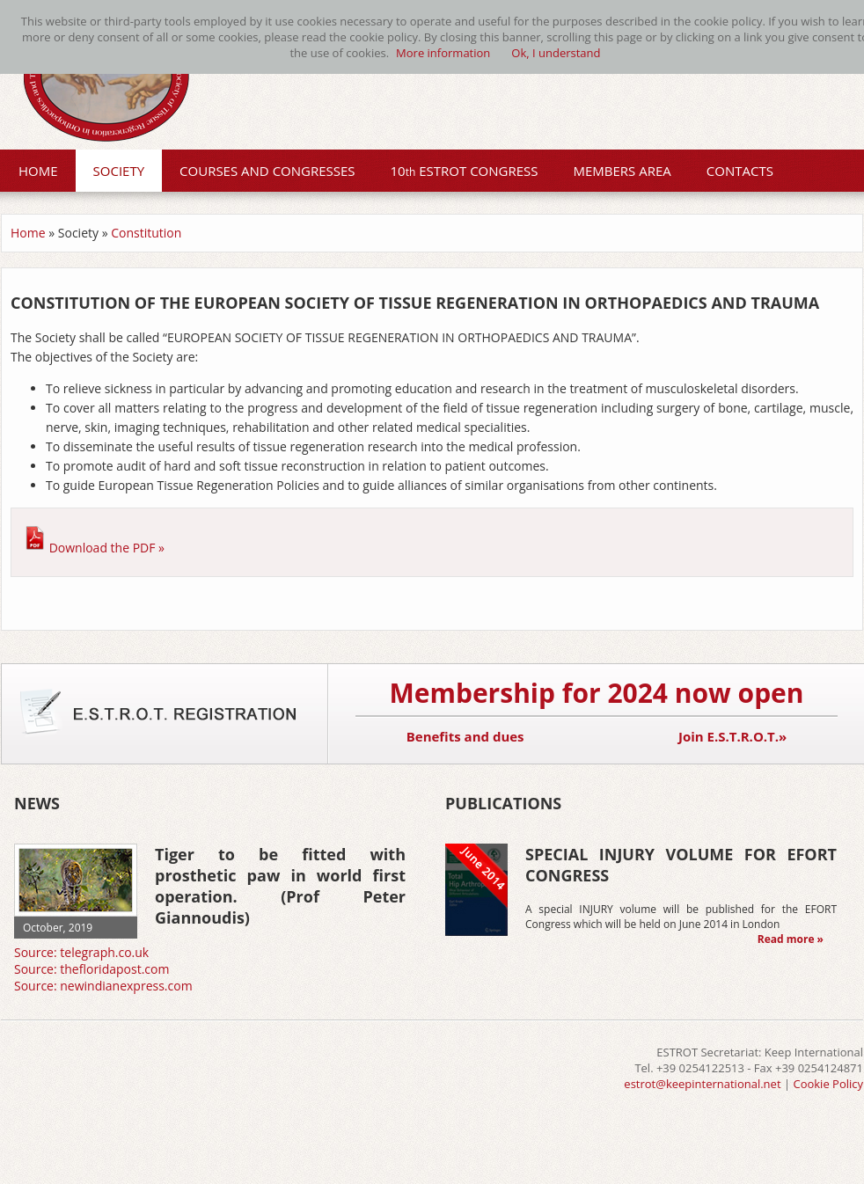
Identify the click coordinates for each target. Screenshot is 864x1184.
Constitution (146, 232)
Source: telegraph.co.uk (81, 952)
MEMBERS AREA (622, 170)
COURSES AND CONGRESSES (267, 170)
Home (28, 232)
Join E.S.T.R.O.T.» (732, 736)
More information (443, 53)
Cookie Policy (828, 1084)
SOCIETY (119, 170)
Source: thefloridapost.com (91, 969)
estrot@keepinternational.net (702, 1084)
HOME (38, 170)
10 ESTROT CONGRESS (464, 170)
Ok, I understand (555, 53)
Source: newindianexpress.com (103, 985)
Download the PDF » (107, 547)
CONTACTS (740, 170)
